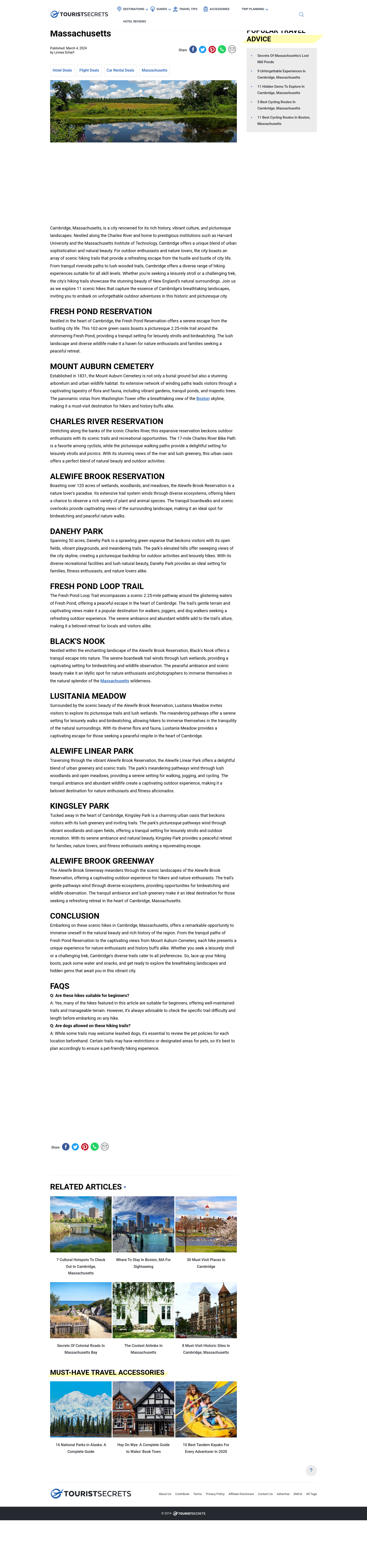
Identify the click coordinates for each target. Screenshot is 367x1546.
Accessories (222, 8)
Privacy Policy (215, 1494)
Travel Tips (191, 8)
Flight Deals (89, 70)
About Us (165, 1494)
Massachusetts (155, 70)
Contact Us (265, 1494)
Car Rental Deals (120, 70)
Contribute (182, 1494)
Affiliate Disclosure (241, 1494)
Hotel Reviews (290, 8)
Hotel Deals (62, 70)
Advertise (283, 1494)
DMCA (298, 1494)
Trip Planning (255, 8)
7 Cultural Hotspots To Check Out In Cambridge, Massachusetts (81, 1267)
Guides (164, 8)
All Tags (311, 1494)
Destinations (136, 8)
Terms (197, 1494)
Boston (203, 398)
